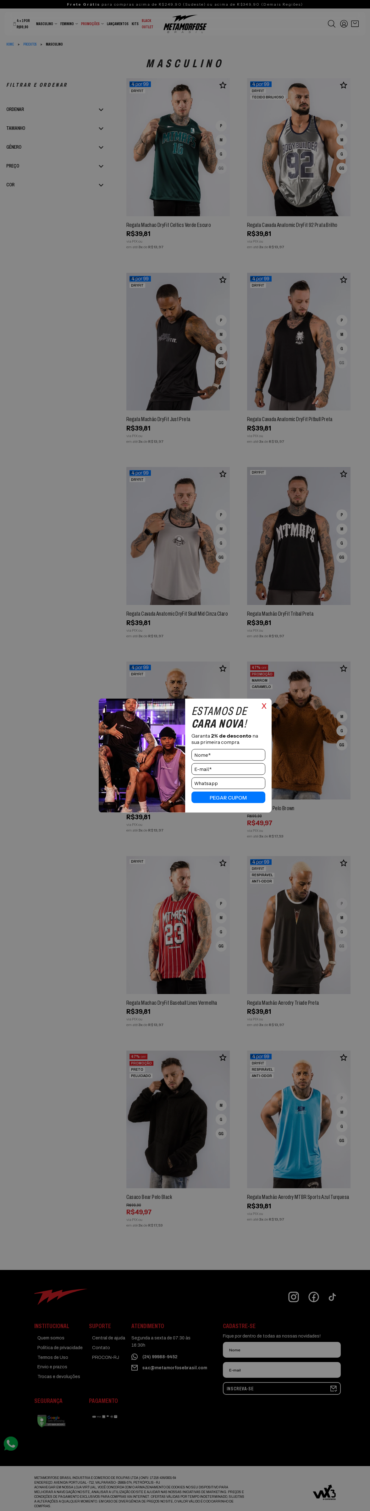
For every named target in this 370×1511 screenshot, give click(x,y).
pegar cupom (228, 797)
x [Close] (264, 705)
